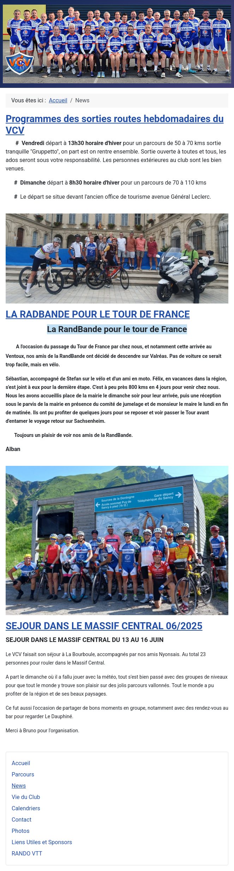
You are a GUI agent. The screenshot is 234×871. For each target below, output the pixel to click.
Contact (21, 819)
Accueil (21, 763)
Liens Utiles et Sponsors (42, 842)
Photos (21, 831)
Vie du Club (26, 797)
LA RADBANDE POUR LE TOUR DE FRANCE (98, 314)
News (19, 785)
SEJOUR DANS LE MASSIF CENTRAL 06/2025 (104, 626)
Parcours (23, 774)
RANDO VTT (27, 853)
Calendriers (26, 808)
